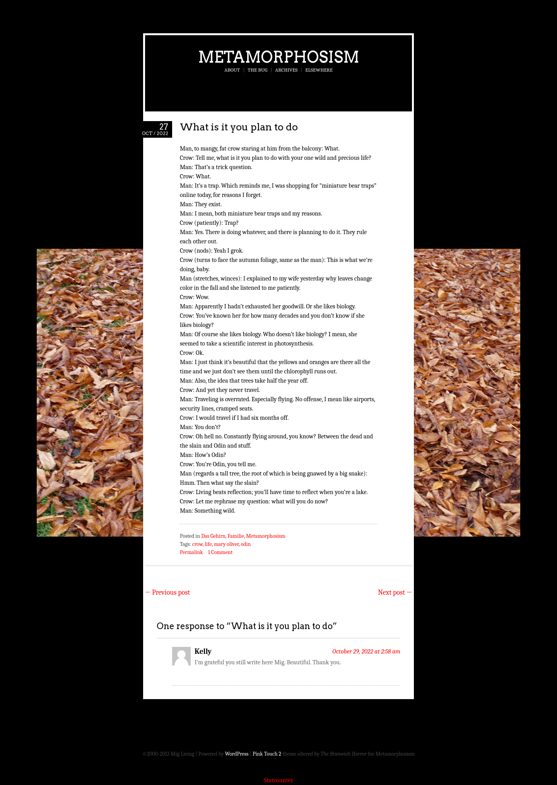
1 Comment (220, 552)
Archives (286, 70)
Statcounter (278, 780)
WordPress (237, 754)
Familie (235, 536)
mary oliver (226, 544)
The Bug (257, 70)
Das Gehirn (213, 536)
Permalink (191, 552)
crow (197, 544)
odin (246, 544)
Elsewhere (319, 70)
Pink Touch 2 (267, 754)
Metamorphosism (278, 57)
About (232, 70)
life (208, 544)
